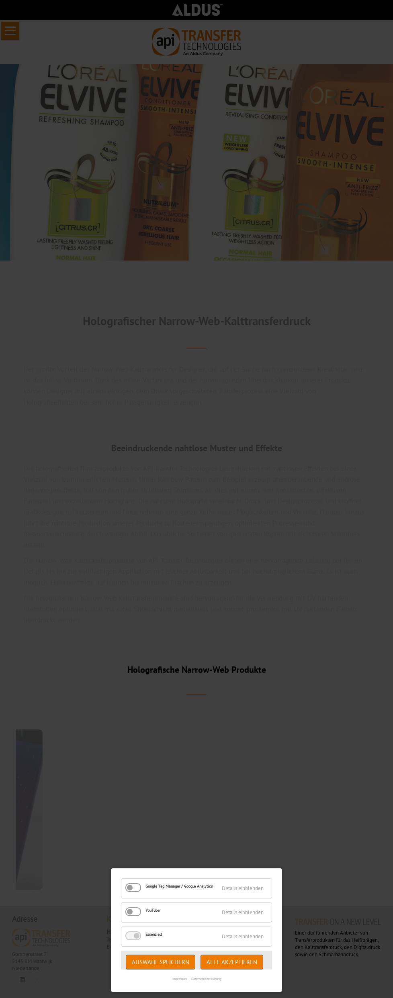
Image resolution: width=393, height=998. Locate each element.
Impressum (179, 979)
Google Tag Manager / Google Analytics (179, 886)
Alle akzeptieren (232, 962)
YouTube (152, 910)
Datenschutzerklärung (206, 979)
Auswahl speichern (160, 962)
